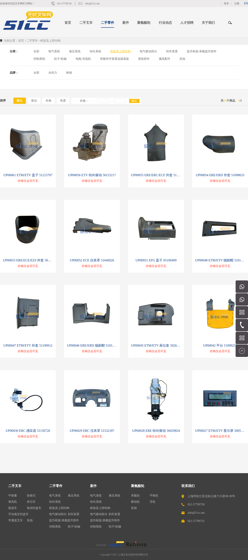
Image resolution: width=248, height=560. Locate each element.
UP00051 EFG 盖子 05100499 (156, 260)
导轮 (152, 501)
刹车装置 (172, 51)
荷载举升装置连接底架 (114, 58)
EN (246, 3)
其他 (182, 58)
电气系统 (54, 51)
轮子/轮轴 (60, 58)
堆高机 (12, 501)
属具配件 (164, 58)
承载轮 (135, 495)
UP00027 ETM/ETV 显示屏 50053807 (220, 430)
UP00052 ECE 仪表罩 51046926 (92, 260)
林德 (69, 72)
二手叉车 (14, 486)
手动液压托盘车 (18, 514)
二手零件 (32, 40)
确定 (134, 100)
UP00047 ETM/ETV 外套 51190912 (28, 345)
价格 (48, 100)
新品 (34, 100)
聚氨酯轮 (137, 486)
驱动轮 (135, 501)
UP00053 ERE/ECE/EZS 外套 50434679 (28, 260)
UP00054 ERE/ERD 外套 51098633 (220, 175)
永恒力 (52, 72)
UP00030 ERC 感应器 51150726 (28, 430)
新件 (93, 486)
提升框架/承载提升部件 (202, 51)
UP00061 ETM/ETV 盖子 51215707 (27, 175)
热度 (63, 100)
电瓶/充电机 (83, 58)
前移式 (31, 495)
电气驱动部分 (148, 51)
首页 (67, 22)
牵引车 (31, 501)
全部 (36, 51)
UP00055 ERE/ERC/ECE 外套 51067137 (156, 175)
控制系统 (39, 58)
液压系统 (75, 51)
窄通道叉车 (15, 520)
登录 (226, 3)
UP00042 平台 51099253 (220, 345)
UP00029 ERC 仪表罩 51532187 (92, 430)
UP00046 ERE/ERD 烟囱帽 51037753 (92, 345)
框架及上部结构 (120, 51)
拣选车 (12, 508)
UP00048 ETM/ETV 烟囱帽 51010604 (220, 260)
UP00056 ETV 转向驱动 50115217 (92, 175)
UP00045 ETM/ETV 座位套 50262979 (156, 345)
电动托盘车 (34, 508)
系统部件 (144, 58)
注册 (236, 3)
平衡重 (12, 495)
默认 (20, 100)
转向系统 (95, 51)
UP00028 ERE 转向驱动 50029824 (156, 430)
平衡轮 (154, 495)
